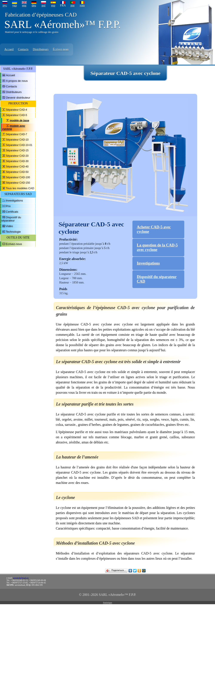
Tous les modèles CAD (20, 188)
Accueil (9, 49)
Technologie (13, 231)
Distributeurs (41, 49)
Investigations (14, 200)
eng (24, 5)
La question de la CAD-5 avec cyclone (157, 247)
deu (34, 5)
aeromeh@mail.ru (21, 578)
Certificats (12, 211)
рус (5, 5)
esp (53, 5)
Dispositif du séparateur (11, 219)
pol (44, 5)
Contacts (23, 49)
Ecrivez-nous (14, 244)
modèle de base (19, 120)
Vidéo (9, 226)
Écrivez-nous (61, 49)
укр (14, 5)
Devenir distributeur (18, 97)
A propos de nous (17, 80)
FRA (63, 5)
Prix (8, 206)
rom (82, 5)
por (73, 5)
